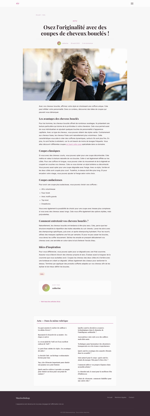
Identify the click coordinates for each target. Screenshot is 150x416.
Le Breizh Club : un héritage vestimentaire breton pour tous (53, 356)
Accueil (38, 15)
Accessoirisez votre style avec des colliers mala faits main (93, 338)
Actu (43, 15)
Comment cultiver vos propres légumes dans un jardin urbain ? (94, 366)
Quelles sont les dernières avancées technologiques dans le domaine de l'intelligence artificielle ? (91, 330)
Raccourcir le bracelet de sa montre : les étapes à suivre (52, 336)
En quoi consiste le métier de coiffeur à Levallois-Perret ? (52, 329)
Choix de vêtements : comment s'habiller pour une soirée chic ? (94, 379)
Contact (131, 397)
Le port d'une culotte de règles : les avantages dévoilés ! (54, 350)
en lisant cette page (74, 144)
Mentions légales (120, 397)
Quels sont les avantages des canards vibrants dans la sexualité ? (94, 352)
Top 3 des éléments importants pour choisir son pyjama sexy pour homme (54, 363)
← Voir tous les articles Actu (49, 302)
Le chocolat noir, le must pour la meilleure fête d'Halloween (95, 373)
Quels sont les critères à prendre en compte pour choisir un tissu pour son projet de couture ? (54, 371)
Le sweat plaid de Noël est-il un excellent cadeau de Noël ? (53, 343)
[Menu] (132, 3)
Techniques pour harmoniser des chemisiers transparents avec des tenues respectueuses (94, 345)
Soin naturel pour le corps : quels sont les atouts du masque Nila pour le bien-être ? (93, 359)
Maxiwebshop (23, 397)
